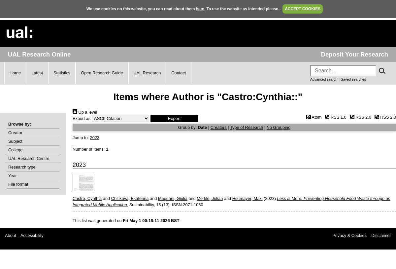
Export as (81, 118)
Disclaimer (381, 235)
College (15, 149)
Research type (22, 167)
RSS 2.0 (359, 117)
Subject (15, 141)
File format (18, 184)
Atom (312, 117)
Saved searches (353, 79)
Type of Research (246, 127)
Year (12, 175)
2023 (94, 137)
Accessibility (32, 235)
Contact (178, 72)
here (200, 9)
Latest (37, 72)
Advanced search (323, 79)
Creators (219, 127)
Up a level (85, 112)
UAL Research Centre (29, 158)
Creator (15, 132)
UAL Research (147, 72)
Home (15, 72)
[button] (174, 118)
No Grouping (279, 127)
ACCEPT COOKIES (302, 9)
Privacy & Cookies (349, 235)
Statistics (61, 72)
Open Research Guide (102, 72)
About (10, 235)
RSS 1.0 (334, 117)
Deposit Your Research (354, 54)
